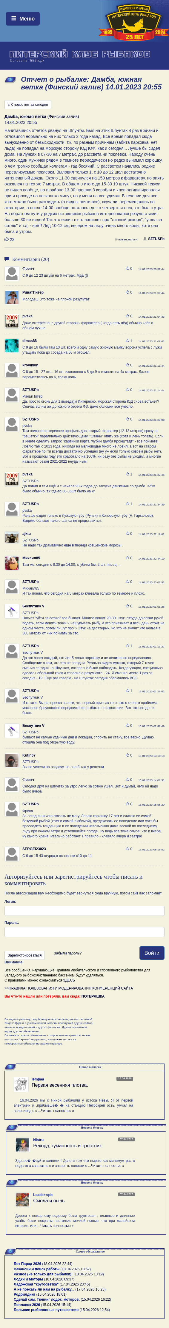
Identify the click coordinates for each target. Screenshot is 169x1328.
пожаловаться (126, 239)
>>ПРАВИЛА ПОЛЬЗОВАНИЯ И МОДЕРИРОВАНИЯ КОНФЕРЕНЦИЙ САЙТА (68, 988)
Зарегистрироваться (25, 955)
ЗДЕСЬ (69, 980)
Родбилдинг (24, 1294)
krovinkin (30, 365)
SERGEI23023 (34, 849)
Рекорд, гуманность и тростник (67, 1145)
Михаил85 (31, 558)
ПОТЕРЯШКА (93, 996)
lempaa (38, 1079)
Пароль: (11, 923)
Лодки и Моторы (28, 1279)
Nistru (38, 1140)
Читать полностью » (57, 1111)
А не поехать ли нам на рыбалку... (44, 1289)
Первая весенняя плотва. (60, 1085)
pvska (27, 316)
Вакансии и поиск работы (36, 1269)
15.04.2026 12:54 (95, 1310)
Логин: (10, 901)
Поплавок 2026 (27, 1305)
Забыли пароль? (68, 953)
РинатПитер (33, 292)
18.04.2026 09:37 (59, 1279)
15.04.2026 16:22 (96, 1299)
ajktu (26, 534)
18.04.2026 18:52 (76, 1269)
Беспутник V (33, 606)
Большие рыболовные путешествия (46, 1310)
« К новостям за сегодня (28, 105)
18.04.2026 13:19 (88, 1274)
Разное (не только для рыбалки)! (43, 1274)
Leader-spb (43, 1195)
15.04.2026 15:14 (56, 1305)
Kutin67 (29, 755)
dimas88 (29, 341)
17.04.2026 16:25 (90, 1289)
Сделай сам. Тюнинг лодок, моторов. (47, 1299)
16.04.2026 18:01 (51, 1294)
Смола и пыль (48, 1200)
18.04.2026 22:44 (57, 1264)
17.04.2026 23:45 (75, 1284)
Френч (28, 269)
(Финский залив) (41, 116)
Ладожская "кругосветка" (37, 1284)
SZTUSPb (154, 239)
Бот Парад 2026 (27, 1264)
